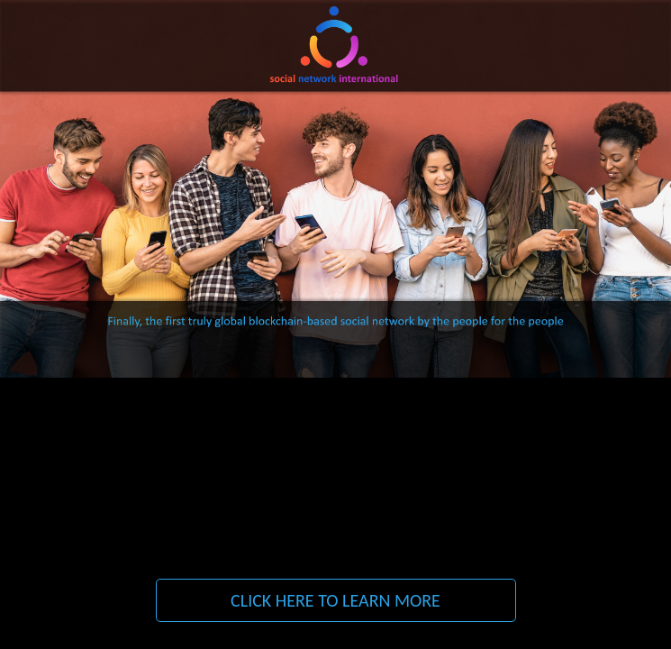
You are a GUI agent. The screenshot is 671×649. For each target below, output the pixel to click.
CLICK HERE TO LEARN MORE (335, 600)
